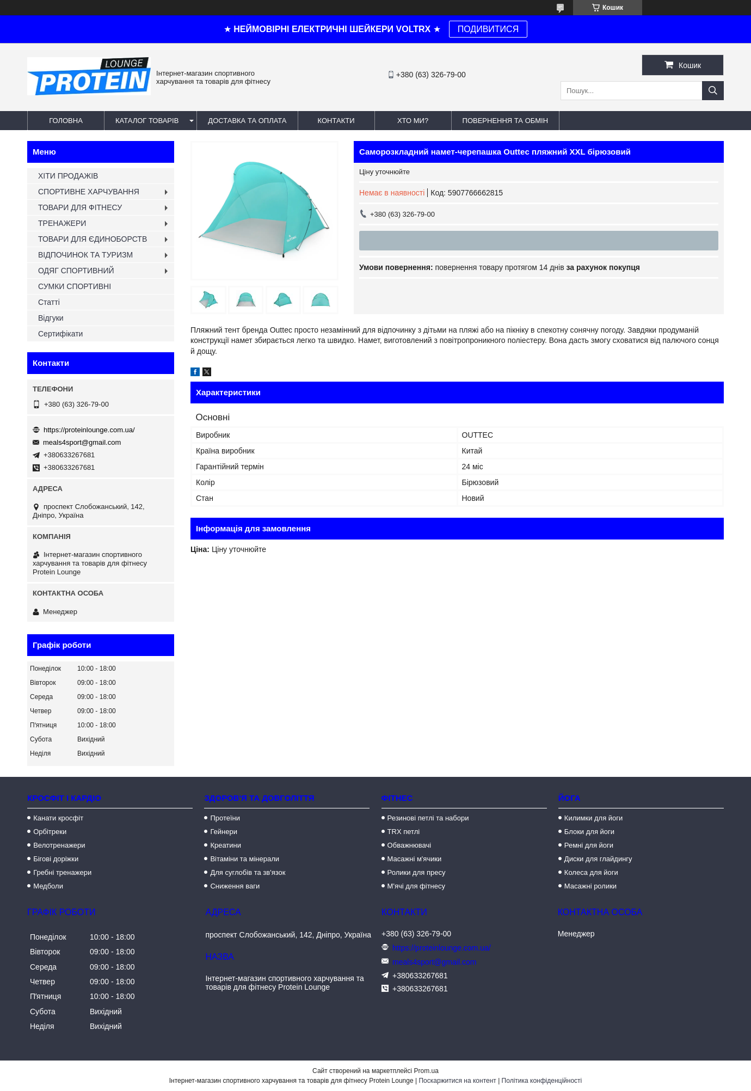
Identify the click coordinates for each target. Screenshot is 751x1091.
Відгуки (51, 318)
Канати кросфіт (58, 818)
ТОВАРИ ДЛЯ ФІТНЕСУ (80, 207)
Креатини (225, 845)
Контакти (336, 121)
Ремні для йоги (588, 845)
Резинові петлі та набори (428, 818)
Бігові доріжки (55, 859)
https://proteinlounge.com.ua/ (89, 430)
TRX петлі (403, 832)
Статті (49, 302)
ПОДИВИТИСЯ (488, 29)
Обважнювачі (409, 845)
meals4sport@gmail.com (82, 442)
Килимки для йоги (593, 818)
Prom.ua (426, 1071)
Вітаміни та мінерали (244, 859)
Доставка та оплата (247, 121)
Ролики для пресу (416, 872)
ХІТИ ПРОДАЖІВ (68, 175)
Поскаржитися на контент (457, 1080)
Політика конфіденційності (542, 1080)
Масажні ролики (590, 886)
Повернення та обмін (506, 121)
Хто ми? (412, 121)
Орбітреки (49, 832)
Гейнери (223, 832)
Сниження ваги (235, 886)
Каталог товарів (146, 121)
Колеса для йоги (591, 872)
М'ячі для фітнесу (416, 886)
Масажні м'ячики (414, 859)
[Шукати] (713, 90)
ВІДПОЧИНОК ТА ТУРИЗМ (85, 254)
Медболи (48, 886)
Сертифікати (60, 333)
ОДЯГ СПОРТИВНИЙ (76, 270)
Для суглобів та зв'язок (247, 872)
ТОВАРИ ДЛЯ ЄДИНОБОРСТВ (92, 239)
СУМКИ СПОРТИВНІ (74, 286)
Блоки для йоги (589, 832)
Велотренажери (59, 845)
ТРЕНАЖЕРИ (62, 223)
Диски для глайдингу (598, 859)
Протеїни (225, 818)
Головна (66, 121)
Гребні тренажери (62, 872)
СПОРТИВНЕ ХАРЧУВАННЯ (88, 191)
